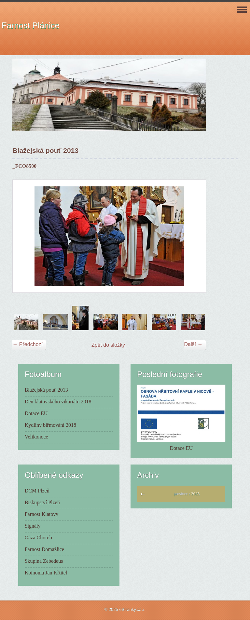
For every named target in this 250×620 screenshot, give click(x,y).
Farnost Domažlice (44, 549)
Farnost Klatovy (42, 514)
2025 (195, 493)
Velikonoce (36, 436)
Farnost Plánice (31, 25)
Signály (33, 526)
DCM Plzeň (37, 490)
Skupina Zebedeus (44, 561)
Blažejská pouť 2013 (46, 390)
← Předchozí (27, 344)
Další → (193, 344)
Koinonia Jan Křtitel (46, 572)
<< (144, 496)
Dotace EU (36, 413)
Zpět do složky (108, 345)
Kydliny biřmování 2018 (50, 425)
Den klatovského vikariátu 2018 (58, 401)
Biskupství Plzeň (42, 502)
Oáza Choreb (38, 537)
